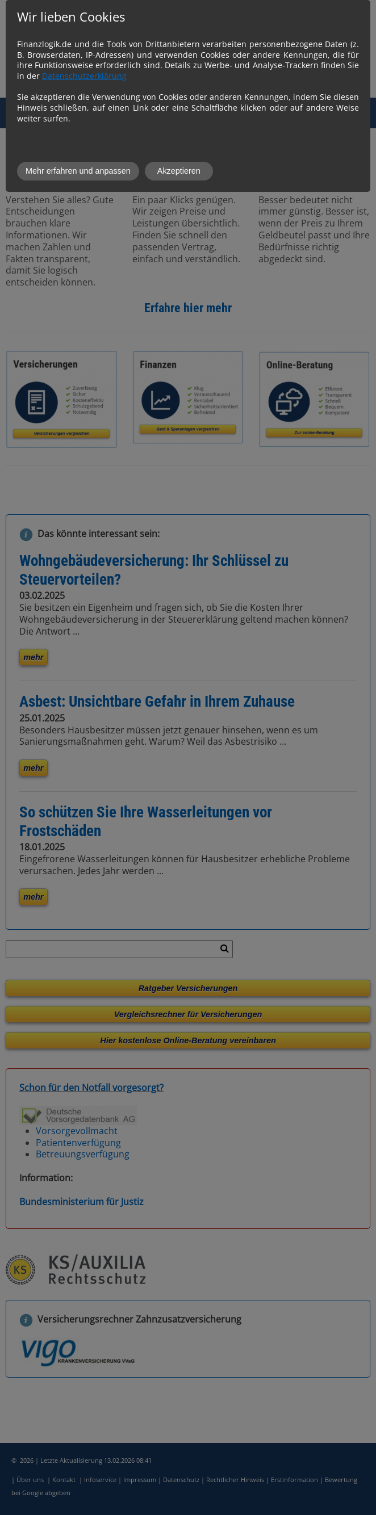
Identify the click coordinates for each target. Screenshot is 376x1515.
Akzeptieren (178, 170)
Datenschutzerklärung (84, 75)
